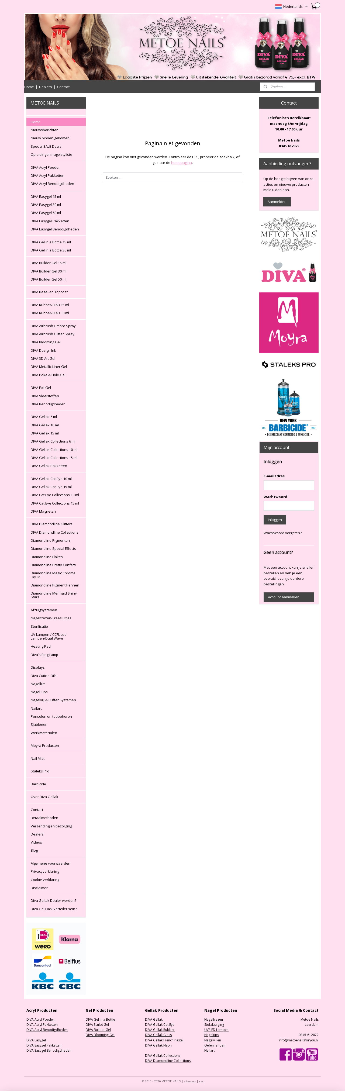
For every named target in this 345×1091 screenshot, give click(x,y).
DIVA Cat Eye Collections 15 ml (55, 503)
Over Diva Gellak (44, 796)
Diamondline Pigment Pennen (55, 585)
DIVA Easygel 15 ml (46, 196)
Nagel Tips (39, 691)
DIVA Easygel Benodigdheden (55, 229)
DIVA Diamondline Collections (54, 532)
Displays (38, 667)
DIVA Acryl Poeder (45, 167)
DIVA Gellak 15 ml (45, 433)
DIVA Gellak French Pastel (164, 1040)
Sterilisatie (39, 626)
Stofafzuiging (214, 1024)
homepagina (181, 162)
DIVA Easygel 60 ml (46, 212)
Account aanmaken (283, 597)
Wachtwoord (275, 496)
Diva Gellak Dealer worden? (53, 900)
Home (29, 86)
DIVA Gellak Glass (158, 1035)
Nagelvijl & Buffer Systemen (53, 700)
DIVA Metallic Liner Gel (49, 366)
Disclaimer (39, 887)
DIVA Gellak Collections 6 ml (53, 441)
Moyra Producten (45, 745)
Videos (36, 842)
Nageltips (211, 1035)
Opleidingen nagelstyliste (51, 154)
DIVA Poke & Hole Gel (48, 374)
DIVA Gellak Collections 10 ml (54, 449)
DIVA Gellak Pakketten (49, 465)
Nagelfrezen (213, 1019)
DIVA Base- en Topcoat (49, 291)
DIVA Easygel (36, 1040)
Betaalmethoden (44, 817)
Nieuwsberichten (44, 129)
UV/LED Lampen (216, 1029)
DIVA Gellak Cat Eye (159, 1024)
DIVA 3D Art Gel (43, 358)
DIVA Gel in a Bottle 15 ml (51, 242)
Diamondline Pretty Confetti (53, 564)
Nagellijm (38, 683)
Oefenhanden (214, 1045)
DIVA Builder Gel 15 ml (48, 262)
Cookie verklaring (45, 879)
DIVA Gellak (154, 1019)
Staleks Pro (40, 771)
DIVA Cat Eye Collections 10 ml (55, 494)
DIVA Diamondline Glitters (52, 524)
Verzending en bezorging (51, 826)
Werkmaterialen (44, 732)
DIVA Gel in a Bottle (100, 1019)
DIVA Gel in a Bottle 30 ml (51, 250)
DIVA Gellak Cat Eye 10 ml (51, 478)
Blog (34, 850)
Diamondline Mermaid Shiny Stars (54, 595)
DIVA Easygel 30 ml (46, 204)
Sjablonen (39, 724)
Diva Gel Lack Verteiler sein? (54, 908)
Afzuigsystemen (44, 609)
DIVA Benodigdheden (48, 404)
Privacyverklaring (45, 871)
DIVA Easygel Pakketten (50, 221)
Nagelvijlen (212, 1040)
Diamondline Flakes (47, 556)
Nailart (36, 708)
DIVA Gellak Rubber (160, 1029)
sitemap (190, 1081)
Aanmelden (277, 201)
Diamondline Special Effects (53, 548)
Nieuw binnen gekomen (50, 138)
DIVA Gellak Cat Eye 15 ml (51, 486)
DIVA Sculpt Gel (97, 1024)
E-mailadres (274, 476)
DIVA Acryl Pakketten (47, 175)
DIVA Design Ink (43, 350)
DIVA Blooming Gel (46, 342)
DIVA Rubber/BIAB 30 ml (50, 312)
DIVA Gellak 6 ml (44, 416)
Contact (63, 86)
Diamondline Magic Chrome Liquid (53, 575)
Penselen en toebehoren (51, 716)
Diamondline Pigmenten (50, 540)
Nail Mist (37, 758)
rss (201, 1081)
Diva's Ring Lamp (44, 654)
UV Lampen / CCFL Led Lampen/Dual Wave (49, 636)
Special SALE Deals (46, 146)
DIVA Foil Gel (41, 387)
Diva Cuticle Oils (44, 675)
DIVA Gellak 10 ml (45, 425)
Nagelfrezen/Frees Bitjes (51, 618)
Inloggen (275, 519)
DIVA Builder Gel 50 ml (48, 279)
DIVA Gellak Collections (162, 1055)
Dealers (45, 86)
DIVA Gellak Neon (158, 1045)
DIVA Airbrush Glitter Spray (52, 334)
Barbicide (38, 784)
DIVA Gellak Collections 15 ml (54, 457)
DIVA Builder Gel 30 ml (48, 271)
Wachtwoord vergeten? (283, 532)
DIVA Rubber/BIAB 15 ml (50, 304)
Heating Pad (41, 646)
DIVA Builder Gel (98, 1029)
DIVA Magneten (43, 511)
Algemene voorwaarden (50, 863)
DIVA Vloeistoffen (45, 395)
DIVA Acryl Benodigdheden (52, 183)
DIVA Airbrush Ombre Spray (53, 325)
